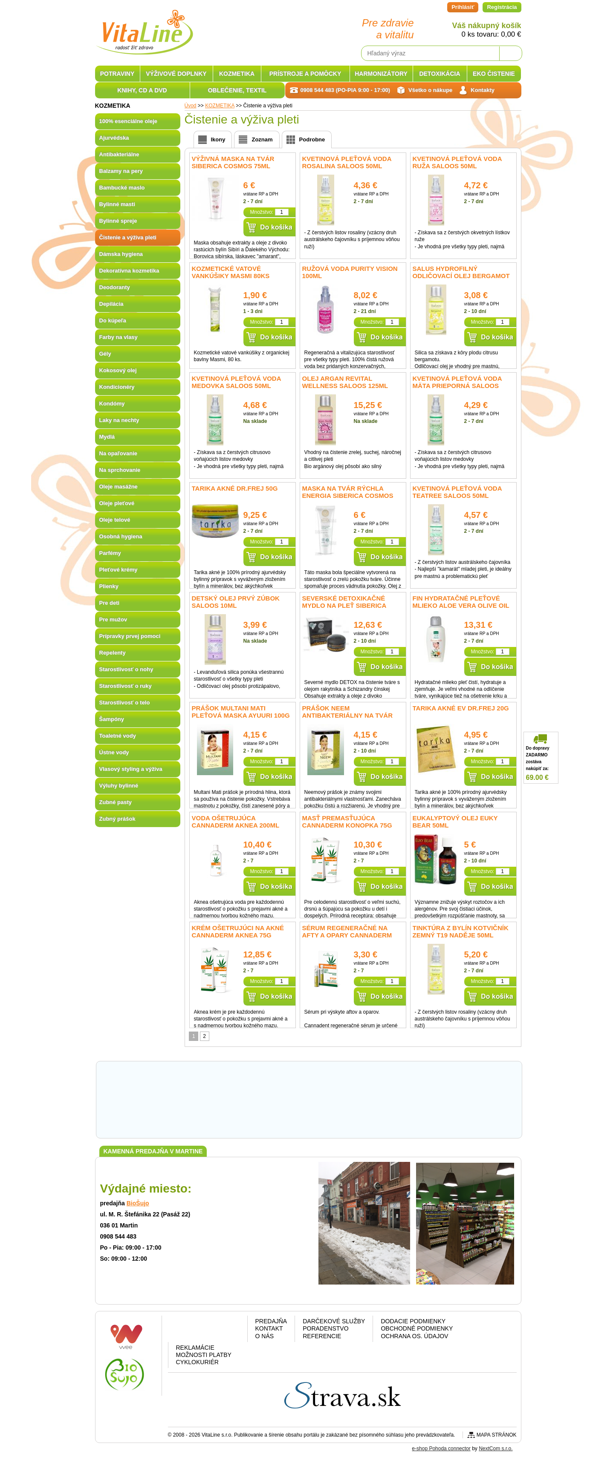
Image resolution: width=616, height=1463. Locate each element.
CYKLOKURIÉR (197, 1362)
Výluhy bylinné (119, 785)
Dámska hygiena (121, 254)
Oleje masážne (118, 486)
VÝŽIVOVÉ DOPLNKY (176, 73)
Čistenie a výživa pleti (127, 237)
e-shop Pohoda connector (441, 1449)
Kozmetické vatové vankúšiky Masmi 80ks (231, 272)
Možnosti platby (203, 1354)
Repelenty (112, 653)
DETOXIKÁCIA (439, 73)
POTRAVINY (117, 73)
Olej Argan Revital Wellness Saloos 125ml (345, 382)
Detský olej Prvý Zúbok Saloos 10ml (236, 602)
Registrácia (502, 7)
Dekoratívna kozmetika (129, 270)
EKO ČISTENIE (494, 73)
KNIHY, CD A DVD (142, 90)
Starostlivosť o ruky (125, 686)
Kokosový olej (118, 370)
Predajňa (271, 1321)
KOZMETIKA (236, 73)
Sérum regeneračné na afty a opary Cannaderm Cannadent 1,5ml (347, 935)
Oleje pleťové (117, 503)
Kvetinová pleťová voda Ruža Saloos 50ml (457, 162)
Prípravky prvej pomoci (130, 636)
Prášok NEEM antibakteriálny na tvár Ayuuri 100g (347, 715)
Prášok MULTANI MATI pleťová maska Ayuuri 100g (241, 711)
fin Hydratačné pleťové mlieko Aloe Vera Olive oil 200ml (461, 605)
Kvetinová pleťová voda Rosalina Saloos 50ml (346, 162)
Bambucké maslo (122, 187)
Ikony (218, 139)
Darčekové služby (334, 1321)
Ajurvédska (114, 138)
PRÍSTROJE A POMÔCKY (305, 73)
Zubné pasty (115, 802)
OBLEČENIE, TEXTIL (237, 90)
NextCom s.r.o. (495, 1449)
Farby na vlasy (118, 337)
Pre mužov (113, 619)
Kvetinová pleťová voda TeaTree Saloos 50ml (457, 492)
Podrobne (312, 139)
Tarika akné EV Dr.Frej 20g (461, 708)
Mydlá (107, 437)
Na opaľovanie (118, 453)
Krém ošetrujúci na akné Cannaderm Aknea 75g (238, 931)
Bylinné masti (117, 204)
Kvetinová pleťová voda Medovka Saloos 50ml (236, 382)
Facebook (184, 1330)
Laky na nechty (119, 420)
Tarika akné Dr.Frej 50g (235, 488)
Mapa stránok (497, 1435)
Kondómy (112, 403)
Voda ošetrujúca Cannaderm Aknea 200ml (236, 821)
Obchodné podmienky (417, 1328)
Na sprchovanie (120, 470)
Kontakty (483, 90)
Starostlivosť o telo (124, 702)
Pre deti (109, 603)
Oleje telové (114, 520)
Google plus (206, 1330)
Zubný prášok (117, 819)
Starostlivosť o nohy (126, 669)
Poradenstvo (325, 1328)
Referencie (322, 1336)
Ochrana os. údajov (414, 1336)
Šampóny (111, 719)
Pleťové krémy (118, 569)
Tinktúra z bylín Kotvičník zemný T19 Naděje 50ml (461, 931)
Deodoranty (114, 287)
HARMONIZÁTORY (381, 73)
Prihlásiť (462, 7)
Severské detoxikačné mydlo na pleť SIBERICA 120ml (344, 605)
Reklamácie (195, 1347)
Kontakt (269, 1328)
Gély (105, 354)
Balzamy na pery (121, 171)
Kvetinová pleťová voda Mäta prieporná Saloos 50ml (457, 386)
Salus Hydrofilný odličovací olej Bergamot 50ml (461, 276)
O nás (264, 1336)
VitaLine (144, 27)
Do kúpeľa (113, 320)
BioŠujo (138, 1203)
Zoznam (262, 139)
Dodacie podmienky (413, 1321)
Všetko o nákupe (430, 90)
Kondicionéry (117, 387)
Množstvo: (261, 212)
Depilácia (111, 304)
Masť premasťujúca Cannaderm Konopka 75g (347, 821)
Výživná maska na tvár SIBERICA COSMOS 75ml (233, 162)
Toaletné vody (117, 736)
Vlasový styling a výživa (130, 769)
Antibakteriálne (119, 154)
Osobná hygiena (120, 536)
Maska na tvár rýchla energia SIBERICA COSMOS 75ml (347, 495)
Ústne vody (114, 752)
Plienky (109, 586)
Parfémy (110, 553)
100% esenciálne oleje (128, 121)
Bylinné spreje (118, 221)
